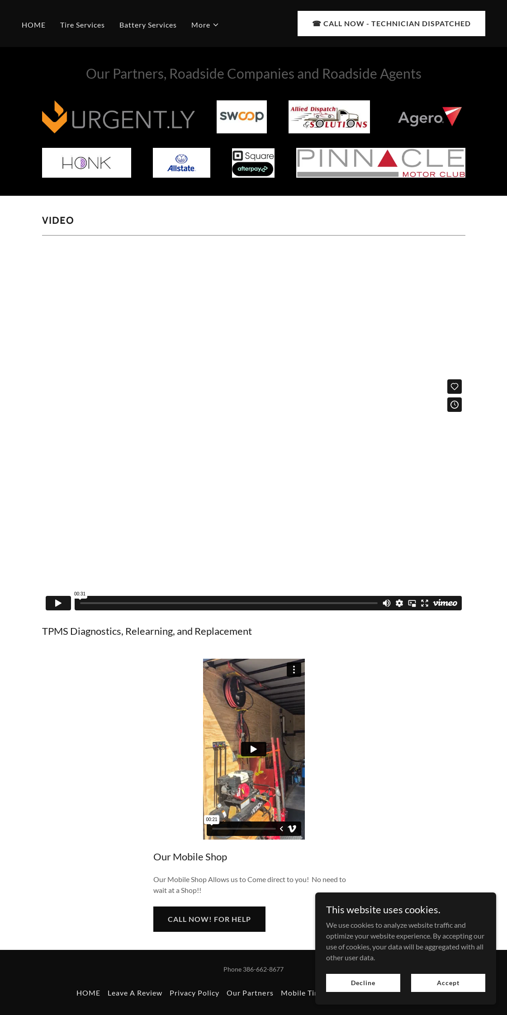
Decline (363, 983)
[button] (205, 24)
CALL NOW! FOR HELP (209, 919)
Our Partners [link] (250, 992)
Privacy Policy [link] (194, 992)
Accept (448, 983)
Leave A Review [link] (135, 992)
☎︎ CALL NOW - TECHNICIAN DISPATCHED (391, 23)
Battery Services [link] (148, 24)
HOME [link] (34, 24)
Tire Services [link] (82, 24)
